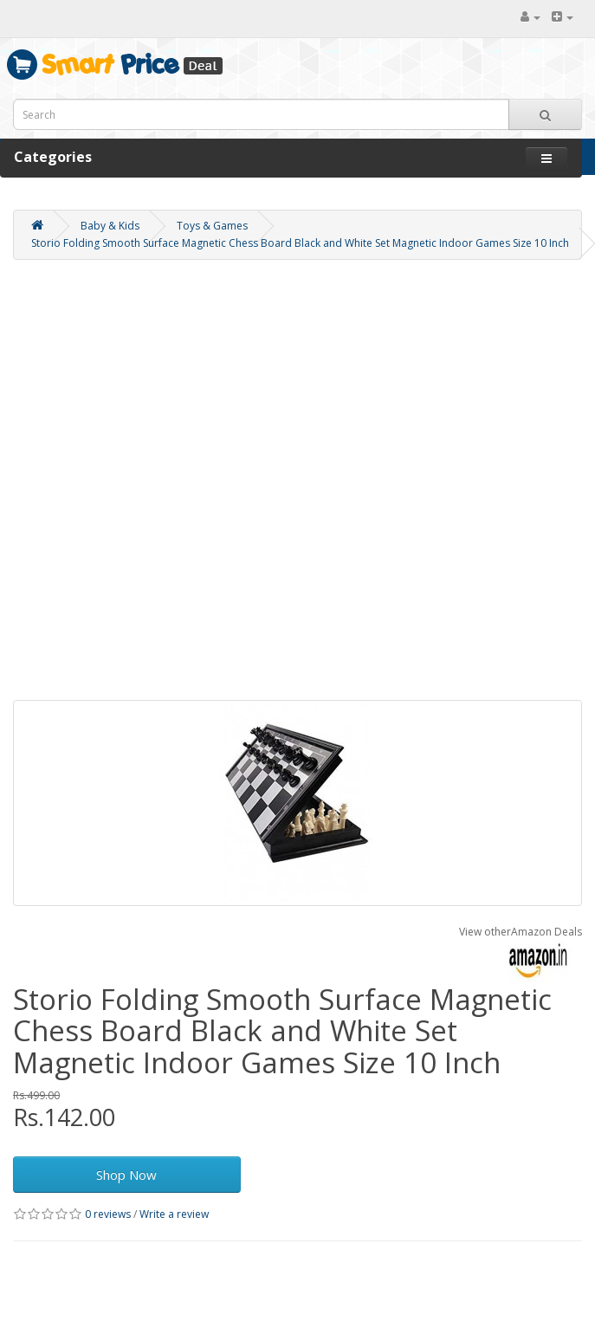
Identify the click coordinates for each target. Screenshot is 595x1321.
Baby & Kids (110, 225)
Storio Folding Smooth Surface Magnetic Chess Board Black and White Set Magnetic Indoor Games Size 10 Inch (300, 243)
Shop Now (126, 1174)
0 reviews (108, 1214)
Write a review (174, 1214)
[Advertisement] (207, 484)
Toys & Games (212, 225)
